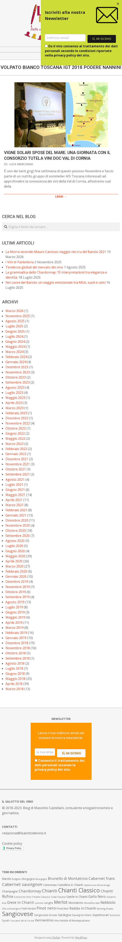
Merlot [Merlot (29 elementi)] (61, 902)
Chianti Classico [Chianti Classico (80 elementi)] (79, 890)
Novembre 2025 (17, 316)
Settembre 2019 (17, 597)
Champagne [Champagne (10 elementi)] (10, 891)
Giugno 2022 (15, 433)
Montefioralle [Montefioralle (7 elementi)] (92, 902)
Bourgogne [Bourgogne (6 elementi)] (41, 879)
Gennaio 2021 (15, 515)
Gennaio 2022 (15, 454)
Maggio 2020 (15, 556)
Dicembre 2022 (16, 418)
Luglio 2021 (14, 484)
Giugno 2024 (15, 341)
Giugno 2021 (15, 489)
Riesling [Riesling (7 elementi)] (101, 908)
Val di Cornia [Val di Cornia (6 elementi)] (27, 920)
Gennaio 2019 (15, 638)
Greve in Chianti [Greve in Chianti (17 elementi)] (20, 902)
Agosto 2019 (15, 602)
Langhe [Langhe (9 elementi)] (48, 903)
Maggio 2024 (15, 346)
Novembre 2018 (17, 648)
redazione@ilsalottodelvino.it (24, 833)
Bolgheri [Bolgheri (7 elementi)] (17, 878)
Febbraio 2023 (16, 413)
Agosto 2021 (15, 479)
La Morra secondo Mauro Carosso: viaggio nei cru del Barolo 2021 (55, 252)
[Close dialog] (118, 4)
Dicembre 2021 (16, 459)
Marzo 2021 (14, 505)
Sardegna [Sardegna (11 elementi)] (64, 915)
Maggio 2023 (15, 397)
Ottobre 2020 (15, 530)
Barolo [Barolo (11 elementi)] (6, 879)
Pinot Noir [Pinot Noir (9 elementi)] (63, 908)
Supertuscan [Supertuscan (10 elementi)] (101, 915)
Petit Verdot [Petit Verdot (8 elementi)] (29, 908)
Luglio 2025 (14, 326)
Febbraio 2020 (16, 571)
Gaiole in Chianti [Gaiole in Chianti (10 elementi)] (76, 897)
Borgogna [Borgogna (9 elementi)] (28, 879)
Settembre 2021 (17, 474)
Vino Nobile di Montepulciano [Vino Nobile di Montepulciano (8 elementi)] (72, 920)
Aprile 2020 (14, 561)
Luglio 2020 (14, 546)
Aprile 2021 (14, 500)
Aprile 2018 (14, 684)
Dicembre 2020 (16, 520)
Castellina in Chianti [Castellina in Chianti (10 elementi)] (70, 885)
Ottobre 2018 (15, 653)
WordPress (81, 937)
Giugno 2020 (15, 551)
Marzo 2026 (14, 311)
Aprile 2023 (14, 402)
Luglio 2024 (14, 336)
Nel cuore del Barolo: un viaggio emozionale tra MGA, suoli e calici (55, 282)
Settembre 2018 (17, 658)
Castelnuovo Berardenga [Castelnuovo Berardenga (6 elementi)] (97, 885)
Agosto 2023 (15, 387)
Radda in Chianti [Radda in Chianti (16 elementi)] (82, 908)
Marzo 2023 (14, 408)
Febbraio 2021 (16, 510)
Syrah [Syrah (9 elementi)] (5, 920)
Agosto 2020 (15, 540)
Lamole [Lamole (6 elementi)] (39, 903)
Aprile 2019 (14, 622)
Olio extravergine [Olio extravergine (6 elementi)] (11, 908)
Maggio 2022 (15, 438)
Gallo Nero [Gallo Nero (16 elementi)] (97, 896)
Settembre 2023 (17, 382)
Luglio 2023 (14, 392)
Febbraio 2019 (16, 633)
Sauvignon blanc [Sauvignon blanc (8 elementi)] (82, 915)
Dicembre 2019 (16, 581)
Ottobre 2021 (15, 469)
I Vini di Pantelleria (19, 262)
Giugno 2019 (15, 612)
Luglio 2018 (14, 668)
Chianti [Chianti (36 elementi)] (49, 891)
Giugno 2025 (15, 331)
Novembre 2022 (17, 423)
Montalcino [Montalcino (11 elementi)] (75, 903)
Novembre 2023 (17, 372)
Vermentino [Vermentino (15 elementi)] (44, 920)
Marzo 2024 (14, 351)
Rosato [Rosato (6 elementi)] (109, 908)
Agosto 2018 (15, 663)
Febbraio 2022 (16, 449)
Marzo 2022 (14, 444)
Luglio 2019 (14, 607)
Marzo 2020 (14, 566)
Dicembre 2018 (16, 643)
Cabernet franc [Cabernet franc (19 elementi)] (102, 878)
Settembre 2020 (17, 535)
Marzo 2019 (14, 627)
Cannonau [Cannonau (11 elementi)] (50, 885)
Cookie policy (12, 843)
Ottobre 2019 (15, 592)
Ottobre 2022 (15, 428)
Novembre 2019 (17, 587)
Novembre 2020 (17, 525)
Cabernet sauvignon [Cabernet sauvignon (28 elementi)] (22, 884)
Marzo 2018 (14, 689)
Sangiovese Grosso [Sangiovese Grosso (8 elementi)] (45, 915)
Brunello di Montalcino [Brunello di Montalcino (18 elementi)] (68, 878)
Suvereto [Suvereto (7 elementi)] (115, 915)
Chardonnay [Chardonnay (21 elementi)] (30, 891)
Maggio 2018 (15, 678)
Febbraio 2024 (16, 357)
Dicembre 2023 (16, 367)
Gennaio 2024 (15, 362)
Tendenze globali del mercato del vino (34, 267)
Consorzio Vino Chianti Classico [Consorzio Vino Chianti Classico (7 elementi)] (32, 896)
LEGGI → (61, 196)
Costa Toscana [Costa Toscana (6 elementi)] (58, 896)
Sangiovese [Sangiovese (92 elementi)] (17, 914)
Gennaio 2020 (15, 576)
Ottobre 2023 (15, 377)
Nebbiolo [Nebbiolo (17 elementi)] (108, 902)
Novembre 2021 (17, 464)
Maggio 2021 (15, 495)
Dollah (56, 937)
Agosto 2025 (15, 321)
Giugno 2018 (15, 673)
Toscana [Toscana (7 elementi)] (15, 920)
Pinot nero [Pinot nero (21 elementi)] (46, 908)
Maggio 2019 (15, 617)
